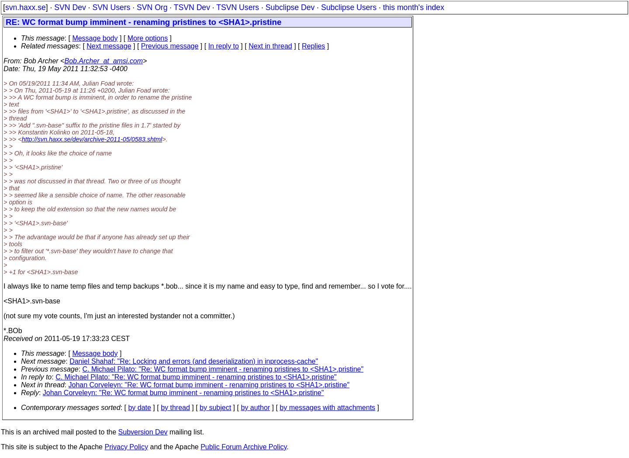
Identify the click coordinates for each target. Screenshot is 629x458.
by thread (175, 407)
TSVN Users (237, 7)
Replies (313, 46)
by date (139, 407)
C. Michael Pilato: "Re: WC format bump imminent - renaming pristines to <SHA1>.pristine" (223, 369)
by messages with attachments (327, 407)
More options (148, 38)
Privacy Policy (126, 447)
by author (255, 407)
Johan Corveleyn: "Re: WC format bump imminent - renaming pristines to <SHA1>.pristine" (209, 385)
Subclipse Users (349, 7)
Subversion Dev (143, 432)
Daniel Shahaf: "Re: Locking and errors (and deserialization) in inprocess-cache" (193, 361)
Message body (95, 38)
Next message (108, 46)
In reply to (223, 46)
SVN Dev (70, 7)
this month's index (413, 7)
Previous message (170, 46)
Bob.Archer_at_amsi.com (103, 61)
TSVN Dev (192, 7)
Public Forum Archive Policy (243, 447)
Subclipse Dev (290, 7)
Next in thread (270, 46)
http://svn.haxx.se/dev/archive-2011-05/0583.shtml (92, 139)
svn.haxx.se (25, 7)
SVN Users (111, 7)
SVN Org (152, 7)
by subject (215, 407)
